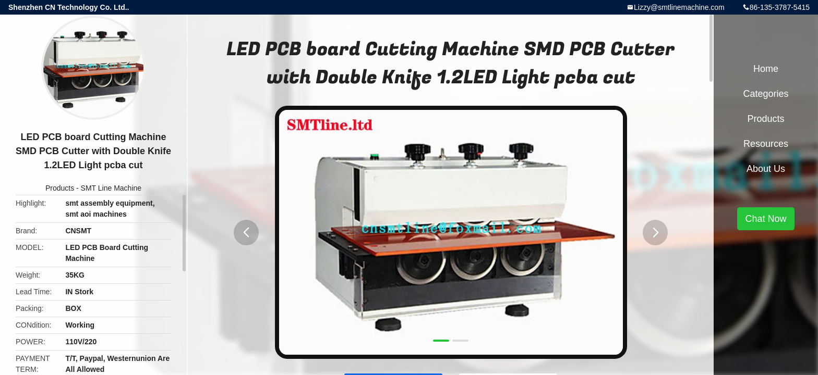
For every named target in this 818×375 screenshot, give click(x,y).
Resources (765, 144)
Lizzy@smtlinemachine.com (679, 7)
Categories (765, 94)
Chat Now (765, 219)
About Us (766, 169)
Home (765, 69)
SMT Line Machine (111, 188)
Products (59, 188)
